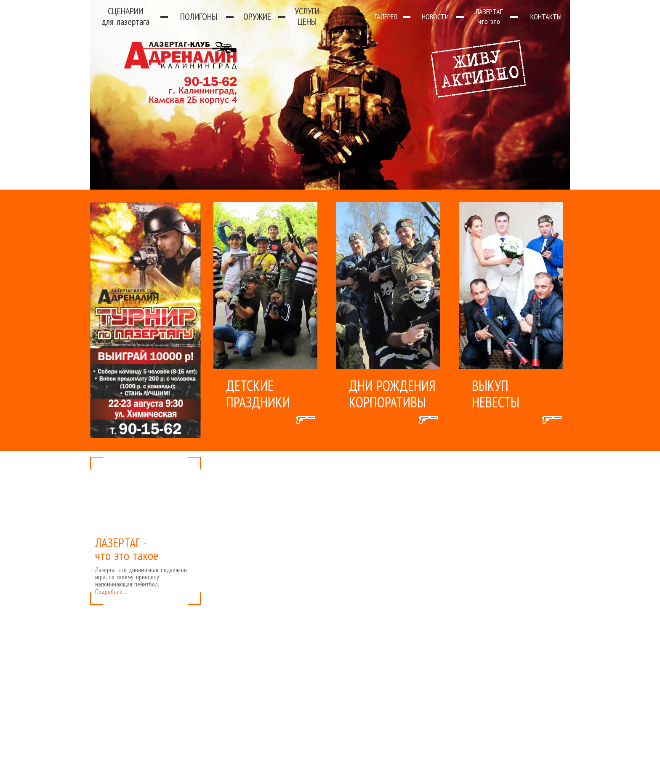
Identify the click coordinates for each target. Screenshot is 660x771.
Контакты (546, 16)
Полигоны (198, 16)
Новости (435, 16)
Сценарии (125, 16)
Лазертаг (489, 16)
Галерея (386, 16)
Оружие (257, 16)
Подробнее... (110, 592)
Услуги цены (307, 16)
